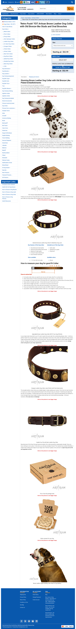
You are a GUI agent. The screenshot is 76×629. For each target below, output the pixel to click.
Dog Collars (23, 13)
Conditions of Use (24, 602)
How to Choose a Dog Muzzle (9, 189)
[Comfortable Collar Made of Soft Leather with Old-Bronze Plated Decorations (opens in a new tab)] (47, 173)
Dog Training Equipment (8, 76)
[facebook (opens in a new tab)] (21, 621)
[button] (72, 2)
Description (24, 77)
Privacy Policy (23, 597)
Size (54, 42)
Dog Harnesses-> (6, 68)
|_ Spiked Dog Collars (7, 58)
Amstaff (4, 115)
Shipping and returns (34, 77)
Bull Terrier (4, 125)
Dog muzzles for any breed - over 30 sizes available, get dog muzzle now (49, 608)
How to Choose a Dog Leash (9, 192)
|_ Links (4, 66)
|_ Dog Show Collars (7, 56)
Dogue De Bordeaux (7, 133)
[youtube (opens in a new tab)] (32, 621)
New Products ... (6, 172)
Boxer (3, 120)
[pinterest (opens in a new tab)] (29, 621)
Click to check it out (63, 67)
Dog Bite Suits (5, 81)
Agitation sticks (6, 96)
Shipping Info (23, 594)
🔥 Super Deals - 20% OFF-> (9, 24)
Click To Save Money (7, 26)
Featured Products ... (7, 175)
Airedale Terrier (6, 110)
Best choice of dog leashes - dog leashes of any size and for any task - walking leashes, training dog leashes (50, 600)
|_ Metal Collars (6, 31)
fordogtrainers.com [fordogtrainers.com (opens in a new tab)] (23, 627)
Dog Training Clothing (7, 91)
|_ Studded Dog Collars (8, 61)
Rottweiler (4, 157)
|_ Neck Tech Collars (7, 53)
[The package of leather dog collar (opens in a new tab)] (47, 472)
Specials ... (5, 170)
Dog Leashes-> (5, 73)
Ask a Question (55, 34)
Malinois (4, 147)
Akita (3, 113)
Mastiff (4, 150)
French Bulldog (6, 138)
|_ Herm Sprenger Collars (8, 39)
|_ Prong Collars (6, 36)
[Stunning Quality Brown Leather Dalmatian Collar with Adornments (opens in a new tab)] (47, 117)
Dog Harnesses (14, 13)
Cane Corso (5, 128)
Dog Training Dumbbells (8, 98)
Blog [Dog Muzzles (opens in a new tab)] (46, 594)
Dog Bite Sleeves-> (6, 88)
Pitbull (3, 155)
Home (5, 2)
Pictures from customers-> (8, 108)
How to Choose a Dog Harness (7, 197)
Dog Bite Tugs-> (6, 78)
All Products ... (5, 177)
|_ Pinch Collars (6, 34)
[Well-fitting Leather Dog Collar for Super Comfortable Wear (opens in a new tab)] (47, 312)
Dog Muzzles (5, 13)
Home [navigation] (22, 18)
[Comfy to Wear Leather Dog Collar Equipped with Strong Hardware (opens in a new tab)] (47, 221)
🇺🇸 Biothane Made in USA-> (9, 21)
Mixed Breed (5, 165)
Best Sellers (49, 13)
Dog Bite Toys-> (6, 83)
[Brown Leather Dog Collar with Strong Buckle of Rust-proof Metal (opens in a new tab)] (47, 420)
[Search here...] (47, 8)
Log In (17, 2)
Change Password (37, 597)
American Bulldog (6, 118)
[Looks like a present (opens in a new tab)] (47, 516)
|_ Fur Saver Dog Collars (8, 44)
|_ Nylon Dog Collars (7, 63)
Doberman (4, 130)
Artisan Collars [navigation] (35, 18)
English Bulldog (6, 135)
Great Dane (5, 143)
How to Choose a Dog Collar (9, 194)
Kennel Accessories (7, 100)
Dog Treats (5, 105)
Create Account (36, 599)
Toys (3, 86)
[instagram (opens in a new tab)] (36, 621)
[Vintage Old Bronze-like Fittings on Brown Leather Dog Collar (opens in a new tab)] (47, 366)
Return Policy (23, 599)
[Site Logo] (8, 8)
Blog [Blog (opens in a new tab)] (55, 13)
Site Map (22, 604)
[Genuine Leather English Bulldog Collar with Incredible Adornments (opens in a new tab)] (47, 561)
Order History (36, 594)
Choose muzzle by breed (8, 103)
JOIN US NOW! (40, 13)
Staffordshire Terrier (7, 162)
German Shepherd (6, 140)
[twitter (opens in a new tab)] (25, 621)
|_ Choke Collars (6, 49)
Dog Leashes (31, 13)
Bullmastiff (5, 123)
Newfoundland (5, 152)
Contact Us (11, 2)
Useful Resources (6, 201)
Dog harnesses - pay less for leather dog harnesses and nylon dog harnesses (49, 615)
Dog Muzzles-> (5, 71)
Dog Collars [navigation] (28, 18)
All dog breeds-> (6, 167)
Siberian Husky (6, 160)
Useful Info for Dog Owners (8, 187)
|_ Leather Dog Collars (7, 41)
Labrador (4, 145)
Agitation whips (6, 93)
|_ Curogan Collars (7, 46)
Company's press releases (8, 184)
